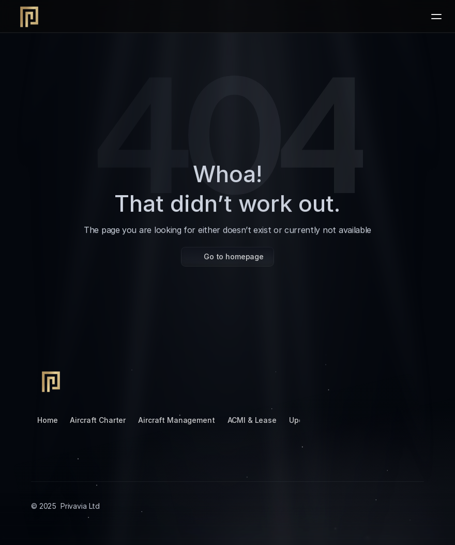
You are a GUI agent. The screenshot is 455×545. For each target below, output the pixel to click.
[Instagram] (308, 380)
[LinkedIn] (358, 380)
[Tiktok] (333, 380)
